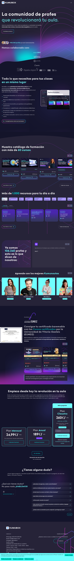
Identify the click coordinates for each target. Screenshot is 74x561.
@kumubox (14, 540)
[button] (1, 280)
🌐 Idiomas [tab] (5, 205)
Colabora (60, 541)
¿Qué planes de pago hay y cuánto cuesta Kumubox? (52, 484)
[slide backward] (68, 156)
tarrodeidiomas (10, 298)
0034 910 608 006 (16, 536)
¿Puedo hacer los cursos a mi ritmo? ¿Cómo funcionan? (52, 492)
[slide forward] (71, 156)
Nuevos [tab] (11, 205)
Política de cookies (29, 559)
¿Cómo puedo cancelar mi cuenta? (52, 500)
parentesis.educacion (47, 298)
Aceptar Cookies (69, 555)
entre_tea (65, 298)
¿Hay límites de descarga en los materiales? (52, 496)
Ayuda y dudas (10, 542)
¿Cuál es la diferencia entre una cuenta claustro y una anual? (52, 488)
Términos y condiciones (18, 559)
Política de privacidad (6, 559)
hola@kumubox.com (15, 538)
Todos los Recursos (65, 226)
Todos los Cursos (66, 185)
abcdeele (28, 298)
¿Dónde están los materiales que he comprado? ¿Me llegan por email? (52, 509)
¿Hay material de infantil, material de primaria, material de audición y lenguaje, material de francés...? (52, 505)
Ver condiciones (37, 459)
